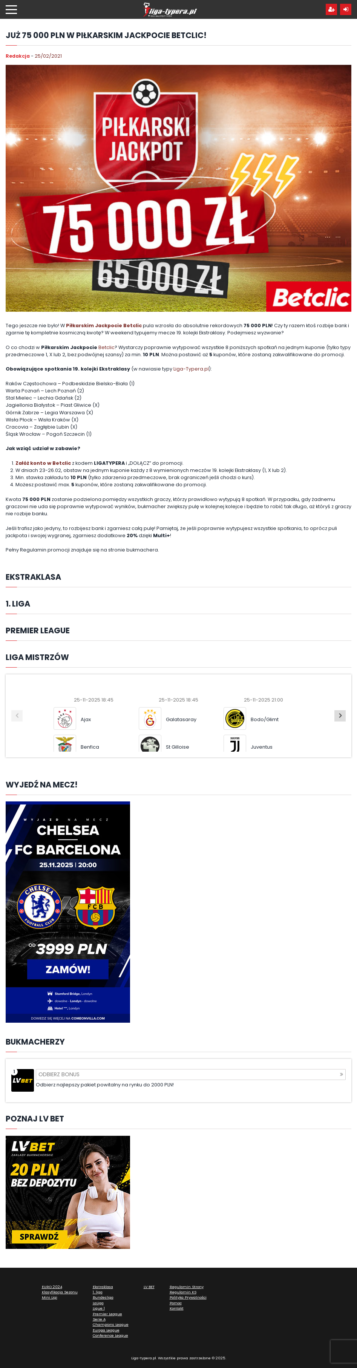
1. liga (98, 1292)
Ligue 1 (99, 1308)
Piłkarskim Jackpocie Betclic (104, 325)
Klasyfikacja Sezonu (60, 1292)
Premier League (107, 1313)
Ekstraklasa (103, 1286)
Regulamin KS (183, 1292)
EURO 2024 (52, 1286)
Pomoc (176, 1303)
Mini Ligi (49, 1297)
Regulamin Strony (187, 1286)
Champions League (111, 1324)
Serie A (99, 1319)
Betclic (106, 347)
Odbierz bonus (190, 1074)
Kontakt (177, 1308)
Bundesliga (103, 1297)
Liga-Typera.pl (191, 369)
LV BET (149, 1286)
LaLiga (98, 1303)
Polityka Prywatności (188, 1297)
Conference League (110, 1335)
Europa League (106, 1330)
